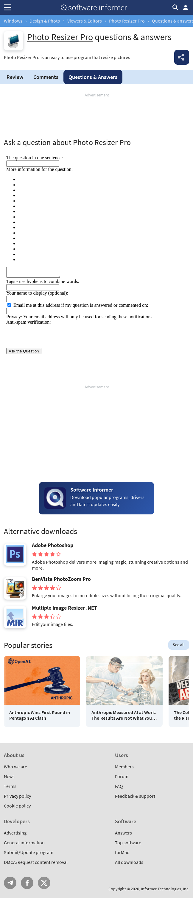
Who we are (15, 767)
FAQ (119, 786)
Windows (13, 21)
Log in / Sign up (185, 7)
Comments (45, 77)
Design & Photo (44, 21)
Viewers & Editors (84, 21)
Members (124, 767)
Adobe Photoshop (52, 545)
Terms (10, 786)
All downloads (129, 862)
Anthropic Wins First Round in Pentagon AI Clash (39, 715)
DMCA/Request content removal (36, 862)
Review (15, 77)
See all (179, 644)
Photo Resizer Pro (127, 21)
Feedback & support (135, 796)
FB (27, 883)
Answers (93, 77)
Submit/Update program (28, 852)
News (9, 776)
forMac (122, 852)
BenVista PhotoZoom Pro (61, 579)
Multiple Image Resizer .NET (64, 608)
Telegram (10, 883)
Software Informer (91, 489)
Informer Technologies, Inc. (165, 888)
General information (24, 842)
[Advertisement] (96, 115)
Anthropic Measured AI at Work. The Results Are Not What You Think (123, 715)
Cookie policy (17, 806)
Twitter (44, 883)
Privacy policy (17, 796)
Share (181, 57)
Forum (121, 776)
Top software (128, 842)
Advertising (15, 833)
